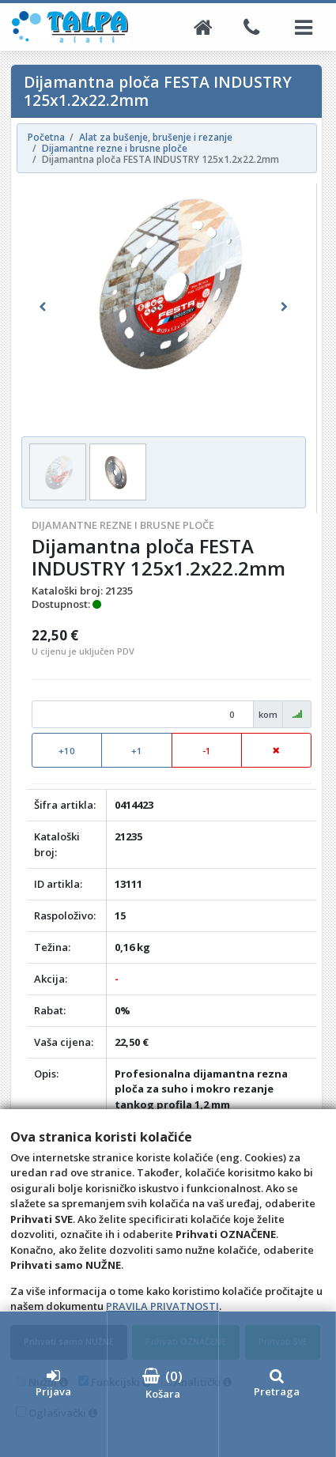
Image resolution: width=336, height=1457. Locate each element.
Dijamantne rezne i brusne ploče (123, 525)
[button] (42, 307)
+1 (136, 751)
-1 (206, 751)
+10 (67, 751)
